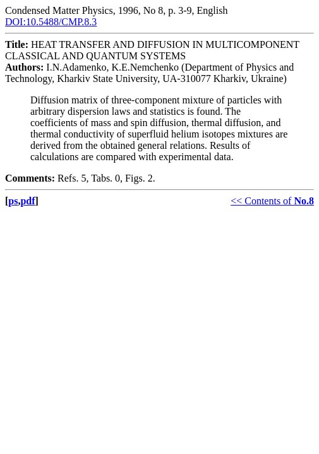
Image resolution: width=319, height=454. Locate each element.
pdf (27, 200)
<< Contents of (272, 200)
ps (13, 200)
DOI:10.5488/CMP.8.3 (51, 21)
